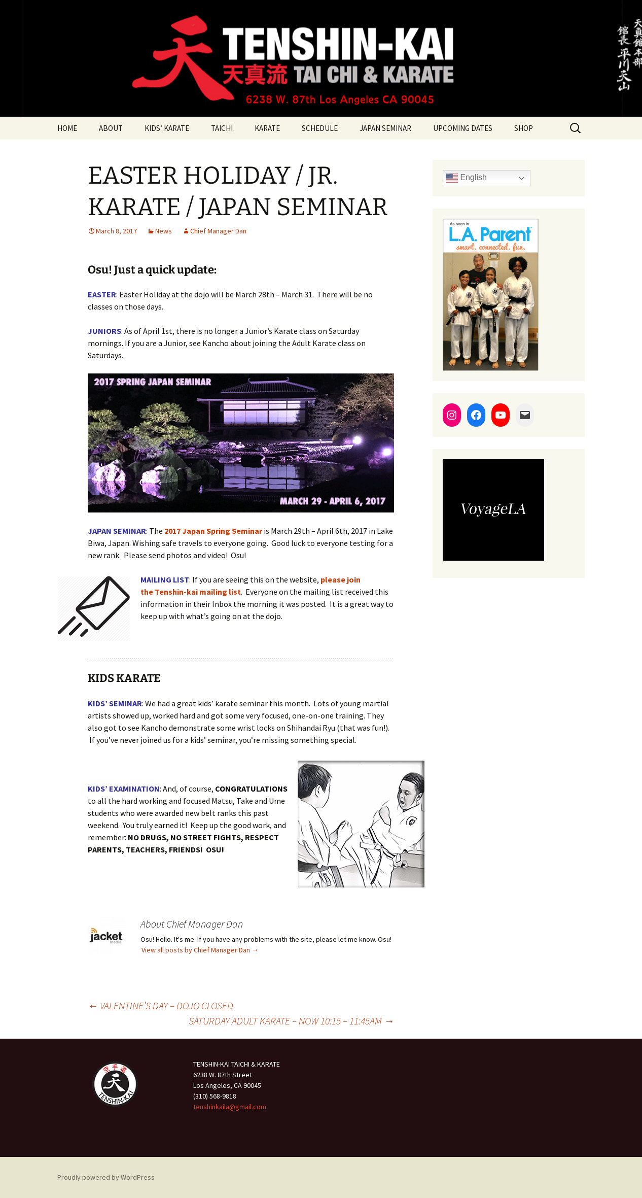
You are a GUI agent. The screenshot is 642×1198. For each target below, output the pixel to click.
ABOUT (111, 128)
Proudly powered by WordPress (106, 1177)
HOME (67, 128)
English (466, 178)
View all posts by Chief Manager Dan (200, 949)
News (163, 230)
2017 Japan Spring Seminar (213, 531)
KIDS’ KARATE (167, 128)
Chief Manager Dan (218, 230)
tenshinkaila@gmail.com (229, 1106)
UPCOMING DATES (462, 128)
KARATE (267, 128)
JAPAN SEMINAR (385, 128)
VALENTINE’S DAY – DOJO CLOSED (160, 1005)
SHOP (523, 128)
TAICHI (222, 128)
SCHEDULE (320, 128)
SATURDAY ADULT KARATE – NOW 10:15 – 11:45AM (291, 1020)
